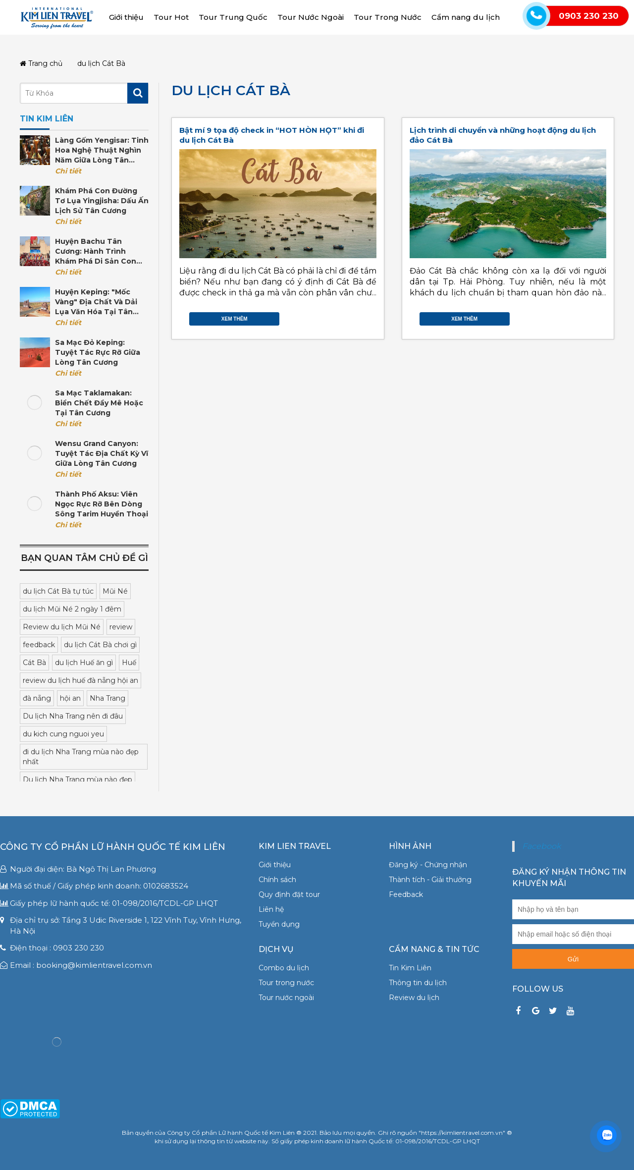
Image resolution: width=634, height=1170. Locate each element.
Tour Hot (171, 17)
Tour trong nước (286, 982)
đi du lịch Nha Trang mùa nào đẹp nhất (81, 756)
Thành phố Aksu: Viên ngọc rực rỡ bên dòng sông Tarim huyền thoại (101, 504)
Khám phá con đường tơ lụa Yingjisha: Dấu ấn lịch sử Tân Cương (102, 200)
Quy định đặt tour (289, 894)
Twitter (352, 317)
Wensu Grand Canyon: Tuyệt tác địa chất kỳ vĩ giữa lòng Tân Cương (101, 453)
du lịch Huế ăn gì (84, 662)
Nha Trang (107, 698)
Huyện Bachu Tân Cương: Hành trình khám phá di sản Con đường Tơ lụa (95, 251)
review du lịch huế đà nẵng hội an (80, 680)
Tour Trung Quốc (233, 17)
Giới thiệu (126, 17)
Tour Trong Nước (388, 17)
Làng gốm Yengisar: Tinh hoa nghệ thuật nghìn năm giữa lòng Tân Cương (102, 150)
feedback (39, 644)
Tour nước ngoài (286, 997)
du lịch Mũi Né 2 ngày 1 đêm (72, 609)
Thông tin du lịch (418, 982)
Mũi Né (115, 591)
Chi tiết (68, 171)
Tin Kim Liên (410, 967)
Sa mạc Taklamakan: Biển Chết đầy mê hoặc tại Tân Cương (99, 403)
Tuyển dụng (279, 924)
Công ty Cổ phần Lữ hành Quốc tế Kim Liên (112, 846)
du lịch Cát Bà (230, 90)
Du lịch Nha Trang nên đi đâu (73, 716)
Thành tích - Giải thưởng (430, 879)
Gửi (573, 959)
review (120, 626)
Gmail (371, 317)
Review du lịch (414, 997)
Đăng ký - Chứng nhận (428, 864)
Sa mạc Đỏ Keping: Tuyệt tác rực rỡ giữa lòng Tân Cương (97, 352)
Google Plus (362, 317)
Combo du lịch (284, 967)
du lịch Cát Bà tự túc (58, 591)
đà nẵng (37, 698)
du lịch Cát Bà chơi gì (100, 644)
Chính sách (277, 879)
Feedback (406, 894)
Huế (129, 662)
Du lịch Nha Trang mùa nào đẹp (77, 779)
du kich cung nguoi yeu (63, 733)
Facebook (342, 317)
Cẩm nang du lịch (465, 17)
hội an (70, 698)
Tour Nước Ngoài (310, 17)
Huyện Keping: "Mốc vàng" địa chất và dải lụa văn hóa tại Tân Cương (96, 302)
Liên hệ (271, 909)
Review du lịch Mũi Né (62, 626)
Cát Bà (34, 662)
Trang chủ (41, 63)
